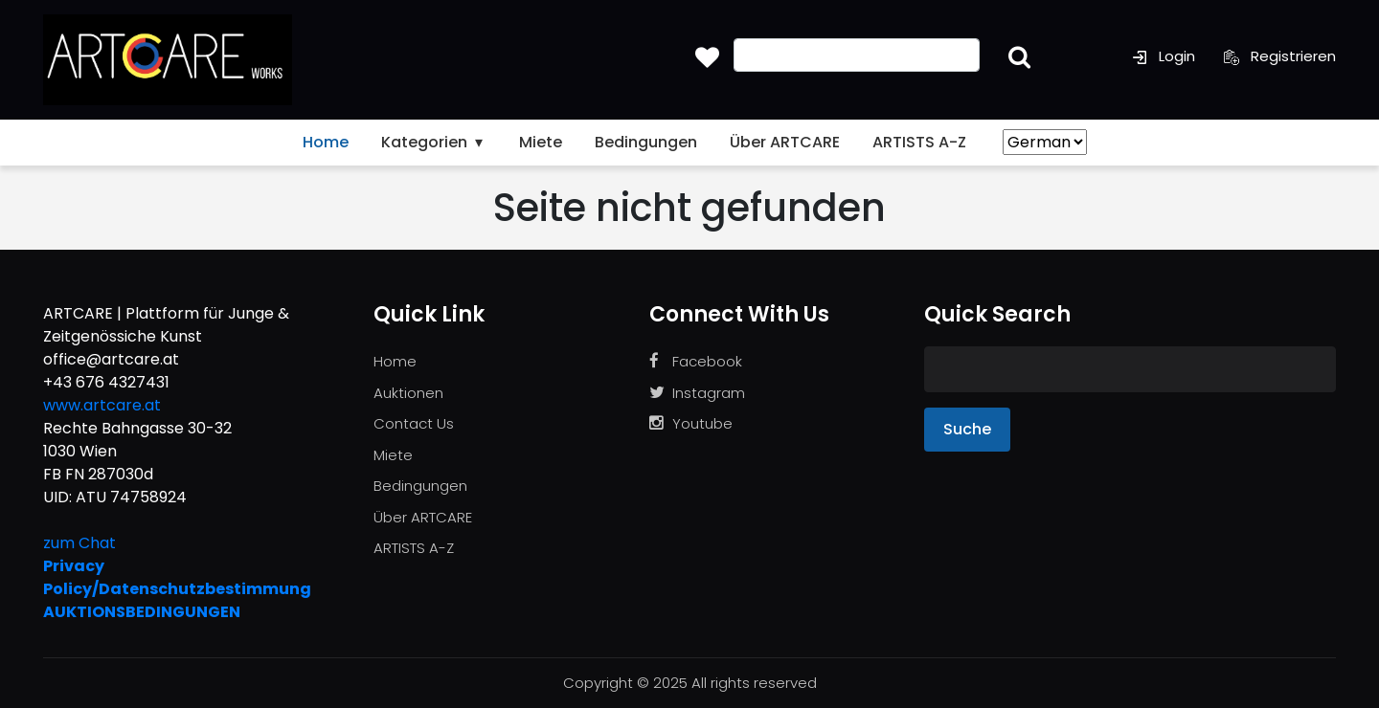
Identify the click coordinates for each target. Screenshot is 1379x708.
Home (326, 142)
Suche (967, 429)
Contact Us (413, 423)
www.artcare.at (102, 405)
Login (1163, 56)
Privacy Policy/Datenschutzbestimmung (177, 577)
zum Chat (79, 543)
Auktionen (408, 393)
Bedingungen (646, 142)
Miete (540, 142)
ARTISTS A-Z (919, 142)
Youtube (691, 423)
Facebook (695, 361)
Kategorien (433, 142)
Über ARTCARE (785, 142)
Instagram (697, 393)
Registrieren (1280, 56)
